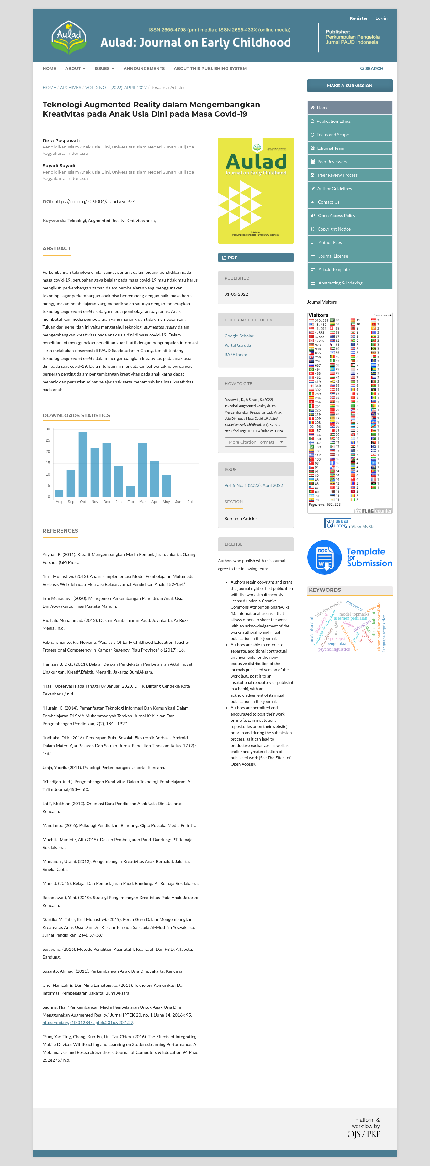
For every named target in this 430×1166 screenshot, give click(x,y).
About (73, 68)
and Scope (330, 134)
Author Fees (326, 242)
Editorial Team (327, 148)
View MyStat (363, 526)
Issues (103, 68)
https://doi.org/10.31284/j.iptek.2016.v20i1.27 (88, 1022)
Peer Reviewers (329, 161)
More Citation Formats (251, 442)
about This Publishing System (210, 68)
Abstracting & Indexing (337, 282)
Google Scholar (239, 335)
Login (381, 18)
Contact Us (325, 202)
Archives (70, 87)
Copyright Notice (331, 229)
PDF (232, 257)
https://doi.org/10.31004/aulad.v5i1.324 (94, 202)
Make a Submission (350, 85)
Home (49, 68)
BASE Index (236, 354)
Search (372, 68)
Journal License (329, 255)
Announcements (144, 68)
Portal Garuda (238, 345)
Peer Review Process (334, 175)
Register (359, 18)
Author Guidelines (331, 188)
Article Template (330, 269)
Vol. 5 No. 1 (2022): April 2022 (116, 87)
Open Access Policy (333, 215)
